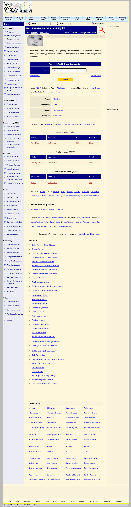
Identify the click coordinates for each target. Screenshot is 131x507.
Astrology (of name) (54, 434)
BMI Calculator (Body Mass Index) (43, 351)
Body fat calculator (13, 197)
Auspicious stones (89, 124)
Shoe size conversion (14, 310)
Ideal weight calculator (14, 226)
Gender (70, 191)
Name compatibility (13, 126)
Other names (51, 423)
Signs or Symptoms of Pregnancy (14, 282)
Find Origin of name (38, 312)
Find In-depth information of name (43, 336)
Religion (77, 191)
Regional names (71, 413)
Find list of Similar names (40, 328)
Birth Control (11, 291)
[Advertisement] (81, 7)
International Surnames (92, 423)
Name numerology (90, 458)
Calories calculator (13, 214)
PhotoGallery (111, 19)
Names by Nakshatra (36, 439)
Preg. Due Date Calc (54, 480)
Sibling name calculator (15, 43)
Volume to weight (12, 234)
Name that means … (91, 468)
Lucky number (77, 124)
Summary (85, 191)
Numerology (48, 124)
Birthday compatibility (14, 135)
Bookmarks (119, 501)
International (86, 218)
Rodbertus (59, 209)
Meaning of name (13, 47)
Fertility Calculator (90, 475)
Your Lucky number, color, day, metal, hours (15, 178)
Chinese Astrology (13, 161)
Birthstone (67, 124)
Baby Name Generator (39, 299)
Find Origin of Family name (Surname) (45, 346)
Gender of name (12, 59)
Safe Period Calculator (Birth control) (44, 384)
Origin (63, 191)
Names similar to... (13, 80)
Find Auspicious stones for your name (45, 290)
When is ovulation (13, 253)
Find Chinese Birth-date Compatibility (44, 274)
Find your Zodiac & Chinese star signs (45, 253)
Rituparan (42, 209)
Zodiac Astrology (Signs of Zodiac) (43, 245)
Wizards (9, 321)
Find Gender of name (39, 316)
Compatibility (58, 124)
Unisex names (70, 408)
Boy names (32, 408)
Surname (74, 33)
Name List (50, 418)
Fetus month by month (14, 273)
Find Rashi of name (38, 320)
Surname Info (51, 475)
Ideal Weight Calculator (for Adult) (43, 376)
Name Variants (68, 222)
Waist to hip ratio (12, 210)
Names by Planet (53, 439)
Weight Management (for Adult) (42, 380)
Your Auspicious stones (15, 183)
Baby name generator (14, 36)
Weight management (14, 230)
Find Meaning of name (39, 304)
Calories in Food (37, 371)
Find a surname (12, 104)
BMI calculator (12, 193)
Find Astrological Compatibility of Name (45, 265)
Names (17, 501)
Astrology (34, 33)
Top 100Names (88, 19)
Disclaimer (107, 501)
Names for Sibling (37, 222)
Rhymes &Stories (99, 19)
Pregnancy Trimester (14, 277)
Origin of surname (13, 112)
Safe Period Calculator (73, 475)
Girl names (51, 408)
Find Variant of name (39, 332)
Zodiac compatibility (13, 131)
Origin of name (12, 55)
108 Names (32, 434)
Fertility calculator (13, 249)
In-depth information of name (14, 89)
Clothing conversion (13, 306)
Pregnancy (39, 226)
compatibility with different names (89, 234)
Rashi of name (12, 63)
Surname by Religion (54, 428)
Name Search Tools (72, 418)
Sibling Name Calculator (40, 295)
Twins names (88, 408)
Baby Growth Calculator (92, 480)
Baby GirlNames (8, 19)
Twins (46, 222)
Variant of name (34, 475)
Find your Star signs (13, 165)
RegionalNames (54, 19)
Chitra (58, 92)
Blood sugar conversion (15, 201)
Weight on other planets (15, 314)
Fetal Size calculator (14, 265)
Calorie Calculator (38, 367)
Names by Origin (90, 439)
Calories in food (12, 218)
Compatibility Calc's (35, 423)
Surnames (77, 222)
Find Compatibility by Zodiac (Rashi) (44, 257)
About (72, 501)
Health (93, 222)
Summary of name (13, 51)
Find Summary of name (40, 308)
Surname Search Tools (92, 428)
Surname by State (72, 428)
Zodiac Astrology (12, 157)
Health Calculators (35, 446)
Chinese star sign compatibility (13, 140)
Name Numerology (13, 68)
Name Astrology (35, 75)
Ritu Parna (34, 209)
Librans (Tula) (57, 116)
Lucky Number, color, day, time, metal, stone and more (81, 196)
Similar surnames (13, 116)
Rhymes (50, 451)
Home (9, 501)
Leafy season (52, 143)
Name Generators (35, 418)
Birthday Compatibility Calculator (43, 261)
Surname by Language (36, 428)
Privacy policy (94, 501)
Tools (89, 33)
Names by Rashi (71, 439)
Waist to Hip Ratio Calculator (42, 363)
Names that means (64, 226)
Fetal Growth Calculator (37, 480)
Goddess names (89, 434)
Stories (68, 451)
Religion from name (13, 72)
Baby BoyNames (20, 19)
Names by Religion (90, 413)
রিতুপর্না (38, 88)
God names (70, 434)
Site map (63, 501)
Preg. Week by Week (73, 480)
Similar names (55, 222)
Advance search (96, 75)
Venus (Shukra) (95, 88)
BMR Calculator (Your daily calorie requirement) (48, 359)
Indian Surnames (71, 423)
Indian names (33, 413)
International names (54, 413)
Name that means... (13, 94)
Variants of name (12, 84)
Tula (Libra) (61, 88)
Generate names (57, 218)
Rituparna (50, 209)
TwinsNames (31, 19)
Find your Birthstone (13, 173)
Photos (47, 501)
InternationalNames (65, 19)
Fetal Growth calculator (15, 261)
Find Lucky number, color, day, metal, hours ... (47, 286)
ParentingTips (122, 19)
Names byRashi (43, 19)
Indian (78, 218)
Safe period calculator (14, 257)
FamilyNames (77, 19)
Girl (77, 143)
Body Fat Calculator (38, 355)
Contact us (81, 501)
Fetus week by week (14, 269)
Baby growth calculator (14, 222)
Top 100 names (89, 418)
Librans (91, 143)
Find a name (11, 32)
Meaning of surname (14, 108)
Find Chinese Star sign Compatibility (44, 270)
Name (67, 33)
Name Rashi (44, 33)
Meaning (56, 191)
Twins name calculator (14, 76)
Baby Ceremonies (35, 451)
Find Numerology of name (41, 282)
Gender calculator (13, 302)
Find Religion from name (40, 324)
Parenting (87, 446)
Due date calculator (13, 244)
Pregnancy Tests (12, 287)
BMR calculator (12, 206)
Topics (93, 33)
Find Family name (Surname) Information (46, 342)
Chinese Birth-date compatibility (13, 146)
